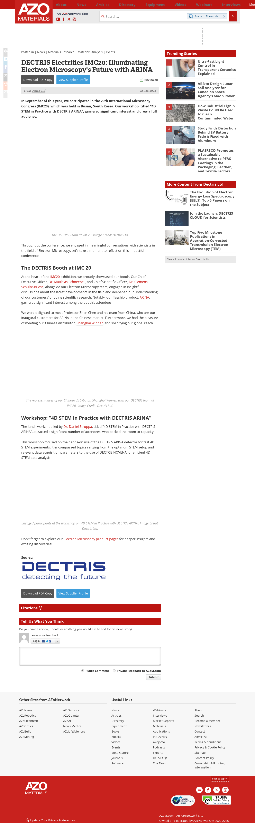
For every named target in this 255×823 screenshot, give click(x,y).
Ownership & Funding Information (209, 765)
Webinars (159, 710)
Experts (158, 753)
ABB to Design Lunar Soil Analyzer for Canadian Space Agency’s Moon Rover (216, 89)
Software (117, 763)
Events (110, 52)
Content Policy (204, 758)
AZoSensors (71, 710)
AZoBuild (25, 731)
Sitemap (200, 753)
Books (115, 731)
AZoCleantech (28, 721)
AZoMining (26, 737)
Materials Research (61, 52)
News (41, 52)
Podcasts (159, 747)
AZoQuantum (72, 715)
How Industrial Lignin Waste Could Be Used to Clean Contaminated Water (216, 111)
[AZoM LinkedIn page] (58, 19)
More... (230, 4)
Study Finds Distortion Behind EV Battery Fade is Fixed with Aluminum (216, 131)
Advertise (200, 737)
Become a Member (207, 721)
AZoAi (67, 721)
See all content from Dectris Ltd (188, 245)
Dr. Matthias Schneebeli (67, 282)
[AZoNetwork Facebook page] (63, 19)
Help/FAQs (160, 758)
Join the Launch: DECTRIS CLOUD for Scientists (209, 207)
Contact (199, 731)
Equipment (119, 726)
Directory (116, 4)
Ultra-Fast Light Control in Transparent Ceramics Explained (216, 65)
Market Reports (163, 721)
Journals (117, 758)
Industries (160, 737)
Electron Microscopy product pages (91, 538)
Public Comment (97, 671)
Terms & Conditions (207, 742)
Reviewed (151, 80)
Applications (161, 731)
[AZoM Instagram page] (74, 19)
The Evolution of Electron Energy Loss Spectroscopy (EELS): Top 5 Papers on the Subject (210, 191)
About (198, 710)
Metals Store (120, 753)
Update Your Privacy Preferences (50, 818)
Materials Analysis (90, 52)
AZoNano (25, 710)
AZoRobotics (27, 715)
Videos (115, 742)
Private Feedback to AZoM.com (139, 671)
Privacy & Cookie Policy (209, 747)
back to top (220, 778)
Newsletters (202, 726)
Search (199, 715)
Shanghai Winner (89, 323)
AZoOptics (26, 726)
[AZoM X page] (69, 19)
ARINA (144, 297)
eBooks (116, 737)
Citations (31, 607)
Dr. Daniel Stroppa (77, 426)
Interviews (160, 715)
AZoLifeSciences (74, 731)
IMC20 (55, 276)
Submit (153, 677)
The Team (159, 763)
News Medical (72, 726)
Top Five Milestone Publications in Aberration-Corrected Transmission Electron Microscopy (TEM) (211, 229)
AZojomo (159, 742)
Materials (159, 726)
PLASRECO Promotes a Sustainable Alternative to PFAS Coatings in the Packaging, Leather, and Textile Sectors (216, 157)
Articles (116, 715)
